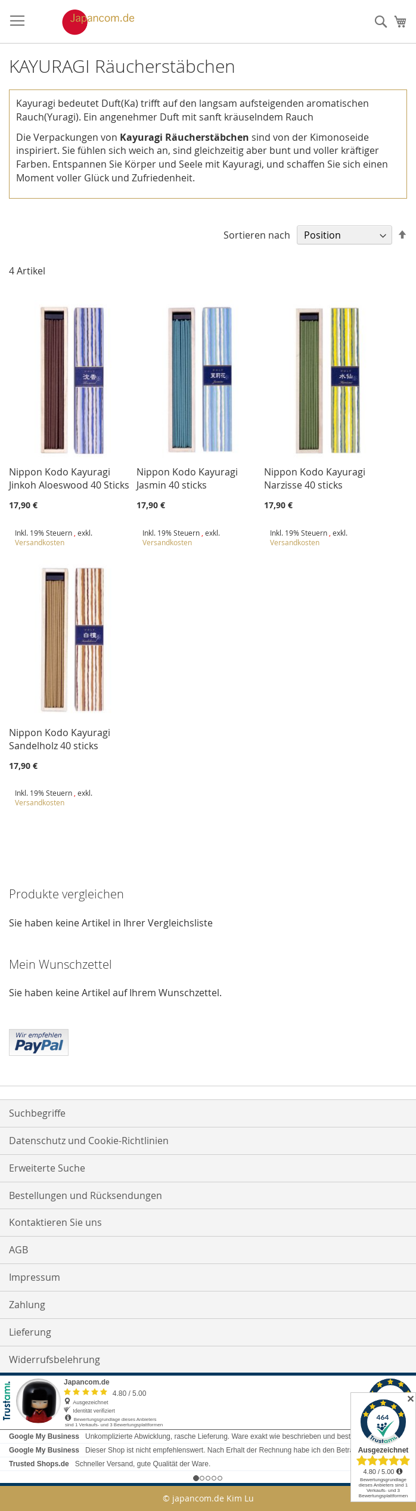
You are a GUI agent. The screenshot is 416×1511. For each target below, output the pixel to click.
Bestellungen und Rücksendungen (85, 1195)
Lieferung (30, 1332)
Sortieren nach (256, 235)
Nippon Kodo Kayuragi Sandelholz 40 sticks (59, 739)
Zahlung (27, 1304)
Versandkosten (39, 542)
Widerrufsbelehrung (54, 1359)
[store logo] (85, 22)
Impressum (34, 1277)
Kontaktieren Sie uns (55, 1222)
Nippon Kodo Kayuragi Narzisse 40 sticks (314, 478)
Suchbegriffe (37, 1113)
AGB (18, 1249)
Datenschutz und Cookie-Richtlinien (89, 1140)
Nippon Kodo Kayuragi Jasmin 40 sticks (187, 478)
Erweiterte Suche (47, 1168)
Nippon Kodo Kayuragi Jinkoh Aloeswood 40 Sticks (69, 478)
